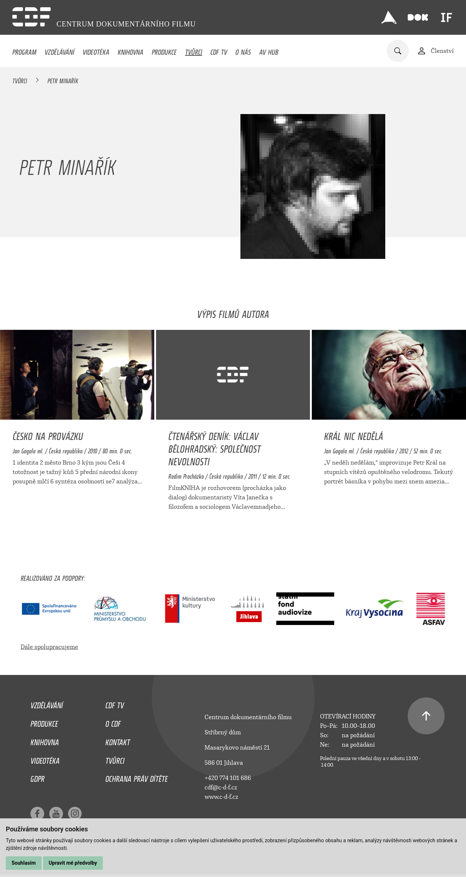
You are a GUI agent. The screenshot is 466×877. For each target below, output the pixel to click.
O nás (243, 50)
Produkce (164, 50)
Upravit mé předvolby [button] (73, 863)
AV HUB (268, 50)
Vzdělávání (59, 50)
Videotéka (96, 50)
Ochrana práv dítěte (136, 777)
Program (24, 50)
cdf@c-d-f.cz (221, 787)
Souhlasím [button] (24, 863)
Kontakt (117, 740)
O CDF (113, 722)
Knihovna (130, 50)
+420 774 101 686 (228, 778)
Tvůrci (193, 50)
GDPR (37, 777)
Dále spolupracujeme (49, 646)
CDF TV (218, 50)
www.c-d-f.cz (221, 796)
